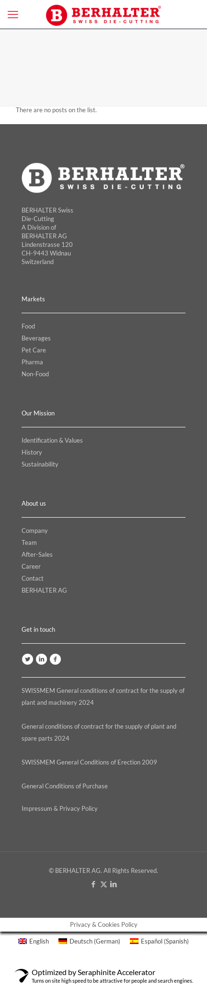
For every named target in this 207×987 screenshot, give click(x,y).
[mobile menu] (13, 14)
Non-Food (35, 374)
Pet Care (34, 350)
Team (29, 542)
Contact (33, 578)
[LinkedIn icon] (113, 884)
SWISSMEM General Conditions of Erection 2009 (89, 762)
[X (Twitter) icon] (103, 884)
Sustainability (40, 464)
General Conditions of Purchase (65, 786)
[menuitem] (33, 941)
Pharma (32, 362)
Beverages (36, 338)
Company (35, 530)
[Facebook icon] (93, 884)
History (32, 452)
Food (28, 326)
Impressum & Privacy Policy (60, 808)
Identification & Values (52, 440)
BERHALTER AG (44, 590)
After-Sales (37, 554)
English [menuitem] (39, 941)
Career (31, 566)
